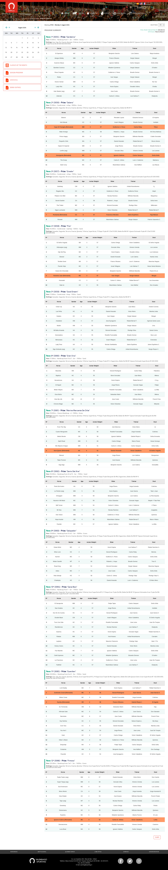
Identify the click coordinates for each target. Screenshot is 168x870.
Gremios (126, 851)
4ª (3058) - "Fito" (61, 226)
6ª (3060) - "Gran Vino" (63, 356)
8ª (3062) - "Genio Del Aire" (65, 471)
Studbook (140, 7)
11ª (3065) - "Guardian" (63, 671)
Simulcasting (138, 13)
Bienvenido (13, 851)
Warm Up (94, 13)
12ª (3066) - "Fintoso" (63, 760)
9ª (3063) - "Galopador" (63, 531)
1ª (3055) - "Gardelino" (63, 37)
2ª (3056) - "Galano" (62, 102)
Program (36, 18)
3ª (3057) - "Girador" (62, 171)
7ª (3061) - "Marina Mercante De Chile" (70, 410)
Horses (107, 13)
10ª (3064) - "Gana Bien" (64, 587)
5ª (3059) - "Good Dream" (64, 292)
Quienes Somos (70, 851)
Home (66, 13)
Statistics (14, 80)
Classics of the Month (18, 65)
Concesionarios (154, 851)
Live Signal (121, 13)
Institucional (42, 851)
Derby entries (15, 87)
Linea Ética (98, 851)
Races (81, 13)
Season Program (16, 73)
